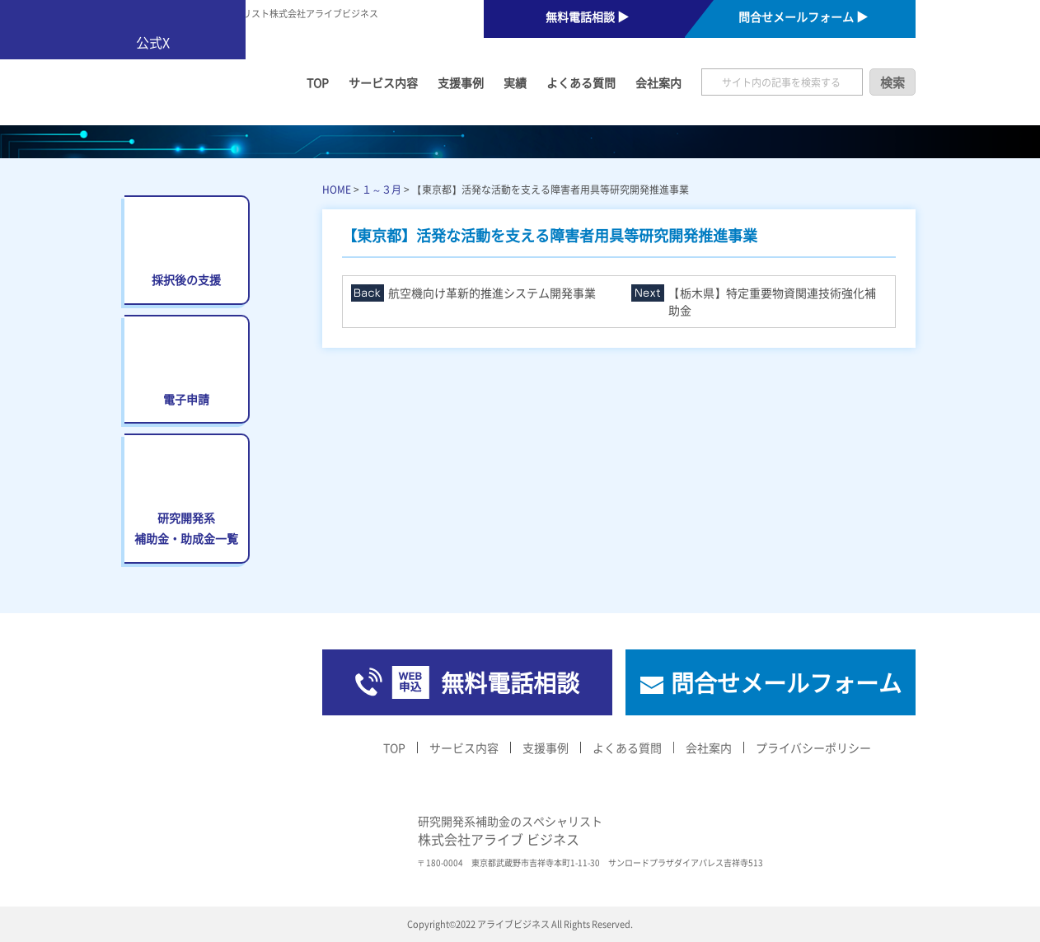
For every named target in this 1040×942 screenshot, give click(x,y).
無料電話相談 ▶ (587, 16)
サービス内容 (383, 82)
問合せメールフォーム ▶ (803, 16)
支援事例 (461, 82)
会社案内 (658, 82)
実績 (515, 82)
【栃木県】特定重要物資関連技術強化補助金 (772, 301)
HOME (336, 189)
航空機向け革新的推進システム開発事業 (492, 292)
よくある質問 (581, 82)
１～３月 (381, 189)
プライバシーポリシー (813, 747)
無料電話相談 (510, 682)
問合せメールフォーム (786, 682)
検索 (892, 82)
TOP (318, 82)
